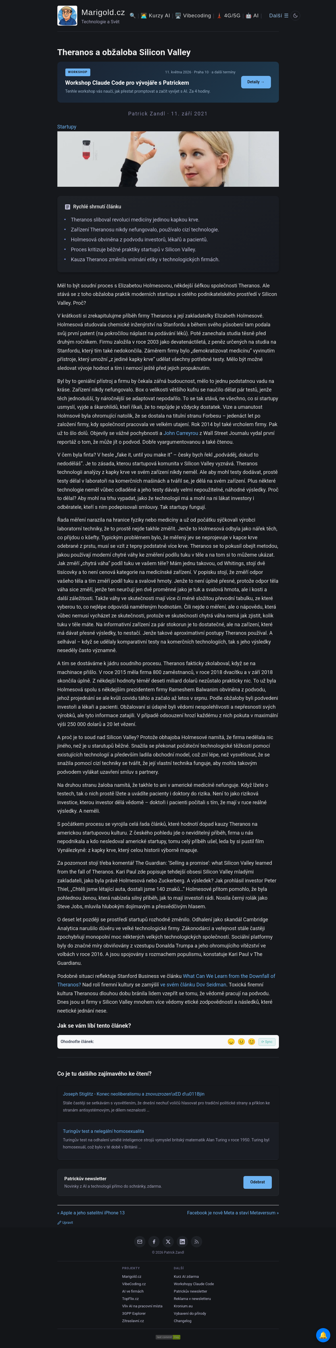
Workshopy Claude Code (194, 1284)
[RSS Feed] (196, 1241)
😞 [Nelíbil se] (231, 1041)
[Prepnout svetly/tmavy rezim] (295, 15)
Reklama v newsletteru (192, 1299)
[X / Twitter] (168, 1241)
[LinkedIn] (182, 1241)
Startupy (66, 127)
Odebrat (257, 1182)
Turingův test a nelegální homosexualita (103, 1131)
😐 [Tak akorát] (241, 1041)
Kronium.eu (183, 1306)
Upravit (65, 1223)
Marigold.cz (103, 12)
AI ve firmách (133, 1291)
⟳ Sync (266, 1042)
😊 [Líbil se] (252, 1041)
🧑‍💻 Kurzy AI (155, 15)
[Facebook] (154, 1241)
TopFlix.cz (130, 1299)
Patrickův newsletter (190, 1291)
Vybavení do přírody (190, 1313)
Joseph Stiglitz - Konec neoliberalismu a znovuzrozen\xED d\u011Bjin (133, 1094)
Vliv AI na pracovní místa (142, 1306)
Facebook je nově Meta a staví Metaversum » (233, 1213)
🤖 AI (252, 15)
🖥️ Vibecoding (193, 15)
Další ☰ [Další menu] (279, 15)
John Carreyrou (181, 433)
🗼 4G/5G (228, 15)
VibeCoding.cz (134, 1284)
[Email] (139, 1241)
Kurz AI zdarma (186, 1276)
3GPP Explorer (134, 1313)
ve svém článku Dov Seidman (193, 985)
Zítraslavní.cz (133, 1321)
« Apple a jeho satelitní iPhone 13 (91, 1213)
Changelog (182, 1321)
